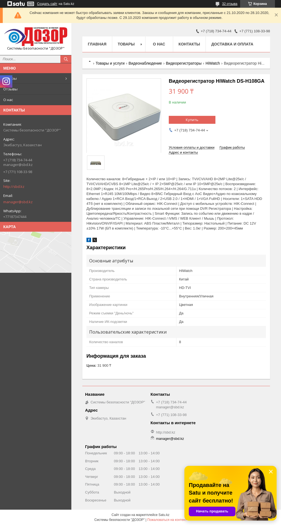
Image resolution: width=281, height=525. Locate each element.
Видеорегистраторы (183, 63)
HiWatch (213, 63)
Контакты (189, 44)
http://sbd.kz (13, 186)
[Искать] (65, 59)
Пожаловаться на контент (167, 520)
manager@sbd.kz (18, 201)
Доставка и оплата (232, 44)
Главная (97, 44)
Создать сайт (47, 4)
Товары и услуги (110, 63)
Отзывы (10, 89)
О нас (8, 99)
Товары (10, 78)
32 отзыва (229, 4)
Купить (192, 119)
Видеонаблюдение (145, 63)
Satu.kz (163, 515)
